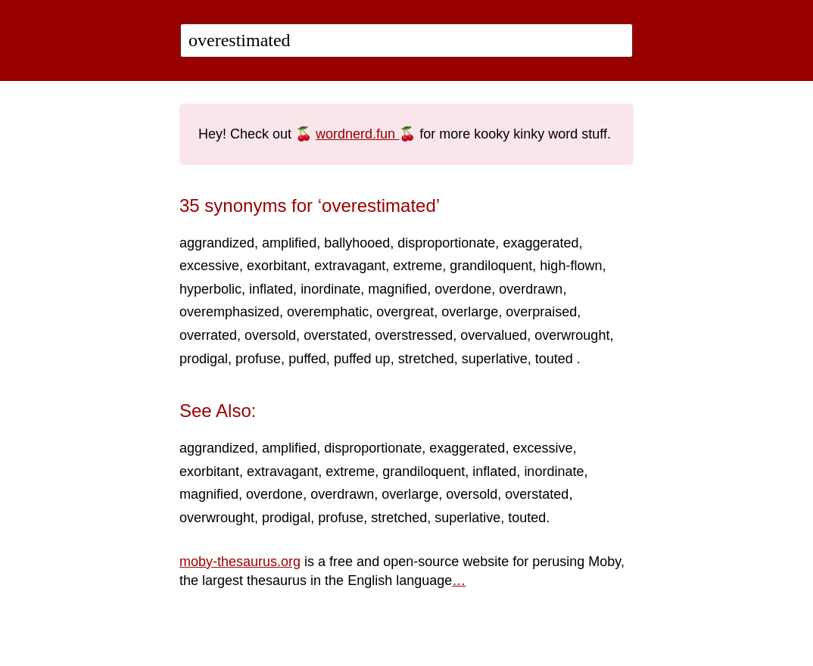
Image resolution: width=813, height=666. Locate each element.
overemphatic (328, 311)
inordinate (330, 289)
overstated (335, 335)
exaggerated (540, 243)
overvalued (493, 335)
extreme (417, 265)
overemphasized (229, 311)
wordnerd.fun (357, 134)
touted (556, 358)
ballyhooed (357, 243)
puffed (307, 358)
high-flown (571, 265)
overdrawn (530, 289)
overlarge (469, 311)
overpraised (541, 311)
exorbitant (277, 265)
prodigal (203, 358)
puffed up (362, 358)
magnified (397, 289)
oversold (270, 335)
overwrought (571, 335)
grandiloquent (491, 265)
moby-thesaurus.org (240, 561)
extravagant (349, 265)
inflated (271, 289)
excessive (209, 265)
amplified (289, 243)
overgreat (405, 311)
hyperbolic (210, 289)
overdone (463, 289)
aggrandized (216, 243)
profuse (258, 358)
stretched (426, 358)
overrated (208, 335)
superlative (495, 358)
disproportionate (446, 243)
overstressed (414, 335)
